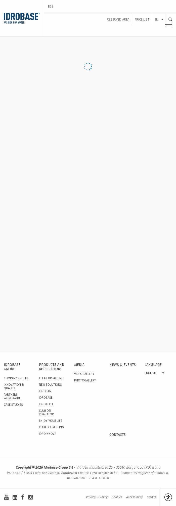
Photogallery (85, 380)
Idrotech (46, 404)
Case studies (13, 405)
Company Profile (16, 378)
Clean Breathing (51, 378)
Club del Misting (51, 427)
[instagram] (30, 497)
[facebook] (22, 497)
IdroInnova (47, 434)
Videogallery (84, 374)
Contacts (117, 435)
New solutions (50, 384)
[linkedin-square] (15, 497)
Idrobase (46, 397)
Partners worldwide (12, 396)
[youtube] (6, 497)
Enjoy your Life (50, 421)
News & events (122, 365)
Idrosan (45, 391)
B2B (51, 6)
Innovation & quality (14, 386)
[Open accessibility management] (166, 497)
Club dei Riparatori (47, 412)
